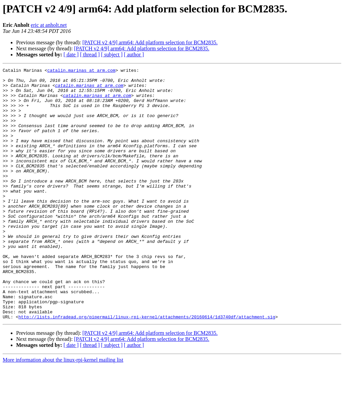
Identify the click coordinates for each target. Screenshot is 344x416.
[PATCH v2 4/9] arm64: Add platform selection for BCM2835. (150, 42)
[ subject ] (112, 54)
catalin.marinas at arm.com (81, 71)
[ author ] (134, 54)
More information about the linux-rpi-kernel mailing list (63, 410)
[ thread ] (90, 54)
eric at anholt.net (49, 25)
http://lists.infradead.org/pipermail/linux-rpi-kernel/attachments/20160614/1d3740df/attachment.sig (146, 367)
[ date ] (71, 54)
